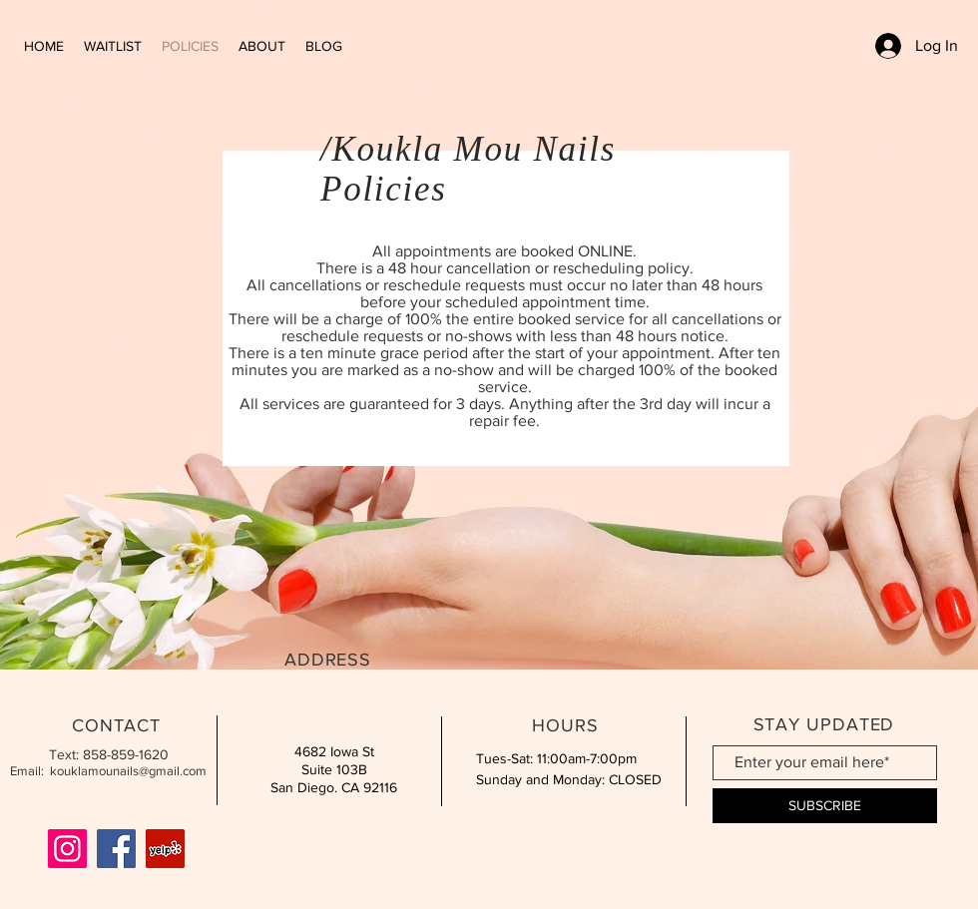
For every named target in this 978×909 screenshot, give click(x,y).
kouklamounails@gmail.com (128, 770)
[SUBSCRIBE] (825, 805)
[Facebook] (116, 848)
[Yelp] (165, 848)
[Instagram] (67, 848)
